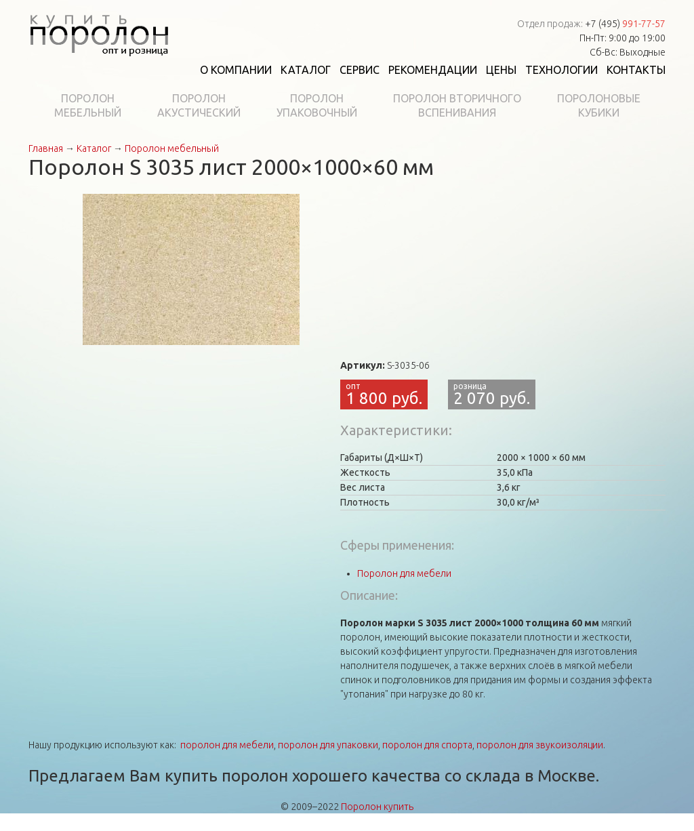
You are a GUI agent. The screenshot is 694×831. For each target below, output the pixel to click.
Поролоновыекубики (598, 105)
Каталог (306, 70)
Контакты (636, 70)
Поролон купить (377, 806)
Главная (45, 148)
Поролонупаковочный (317, 105)
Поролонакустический (199, 105)
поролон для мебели (227, 744)
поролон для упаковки (328, 744)
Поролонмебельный (87, 105)
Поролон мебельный (172, 148)
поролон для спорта (427, 744)
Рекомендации (432, 70)
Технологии (561, 70)
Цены (501, 70)
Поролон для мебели (404, 573)
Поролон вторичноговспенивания (457, 105)
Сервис (360, 70)
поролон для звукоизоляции (539, 744)
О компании (236, 70)
